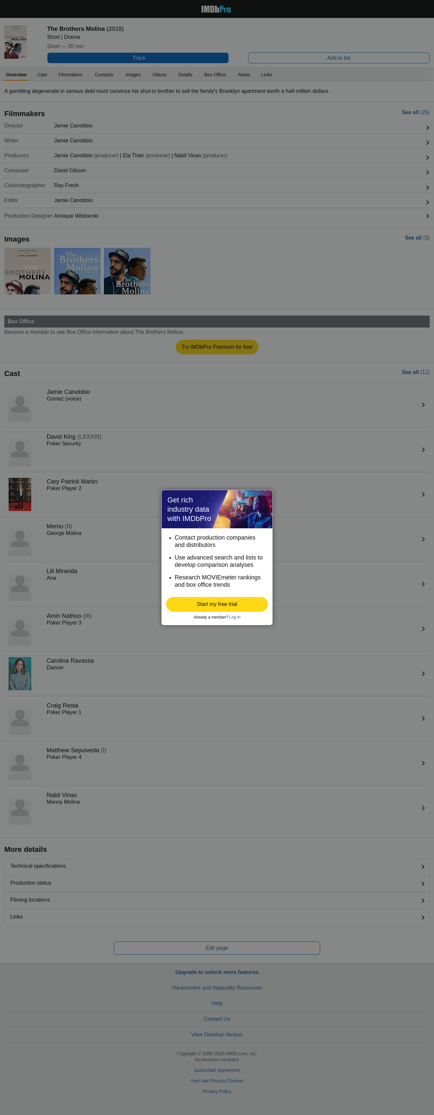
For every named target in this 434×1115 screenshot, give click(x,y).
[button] (217, 604)
